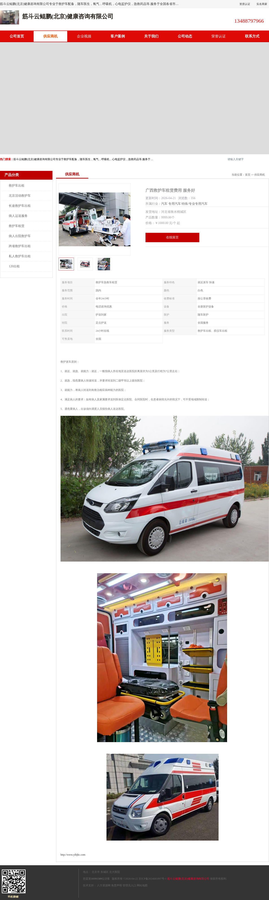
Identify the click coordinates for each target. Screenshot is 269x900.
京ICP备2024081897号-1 (153, 878)
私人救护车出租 (20, 256)
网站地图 (142, 885)
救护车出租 (16, 185)
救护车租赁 (16, 226)
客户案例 (118, 36)
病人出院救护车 (20, 236)
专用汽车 (174, 203)
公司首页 (17, 36)
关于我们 (151, 36)
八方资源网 (104, 885)
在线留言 (172, 237)
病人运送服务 (18, 216)
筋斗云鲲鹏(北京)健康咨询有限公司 (188, 878)
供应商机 (50, 36)
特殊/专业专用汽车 (195, 203)
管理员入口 (129, 885)
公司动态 (185, 36)
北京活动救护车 (20, 195)
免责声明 (116, 885)
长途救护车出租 (20, 205)
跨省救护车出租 (20, 246)
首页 (247, 174)
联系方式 (252, 36)
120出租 (14, 266)
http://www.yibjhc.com (73, 854)
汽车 (164, 203)
